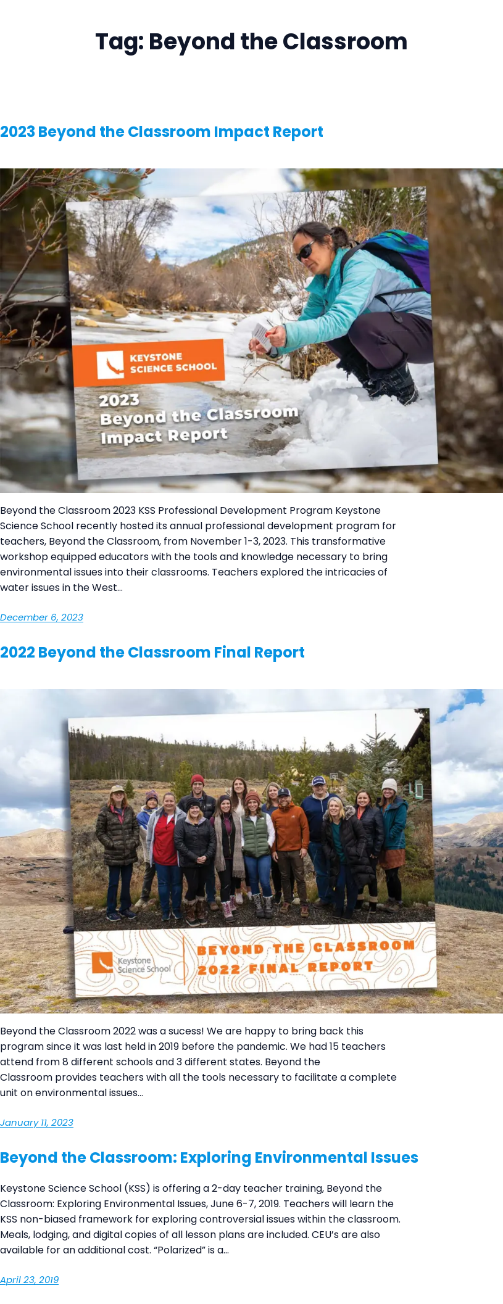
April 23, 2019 (29, 1279)
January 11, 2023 (36, 1122)
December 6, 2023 (41, 617)
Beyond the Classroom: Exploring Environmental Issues (209, 1157)
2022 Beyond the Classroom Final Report (154, 652)
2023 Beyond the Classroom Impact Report (161, 132)
